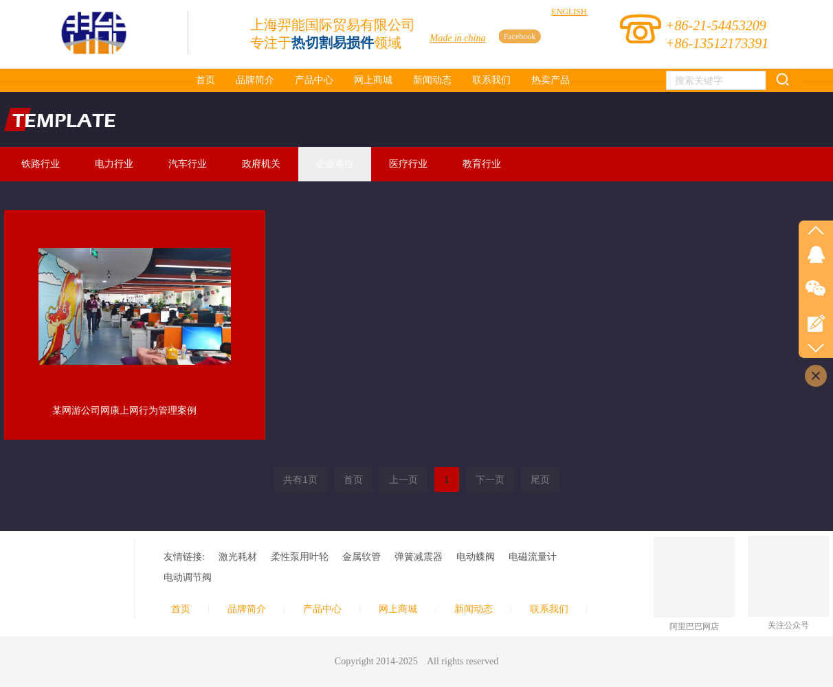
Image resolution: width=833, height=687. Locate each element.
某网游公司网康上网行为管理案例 (124, 410)
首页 (180, 609)
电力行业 (114, 164)
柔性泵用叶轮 (300, 557)
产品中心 (322, 609)
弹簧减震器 (419, 557)
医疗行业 (408, 164)
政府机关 (261, 164)
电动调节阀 (188, 577)
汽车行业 (187, 164)
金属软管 (361, 557)
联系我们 (549, 609)
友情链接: (184, 557)
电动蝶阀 (475, 557)
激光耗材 (238, 557)
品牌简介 (246, 609)
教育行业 (482, 164)
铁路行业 (40, 164)
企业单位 (334, 164)
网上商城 (398, 609)
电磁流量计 (533, 557)
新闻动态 (473, 609)
